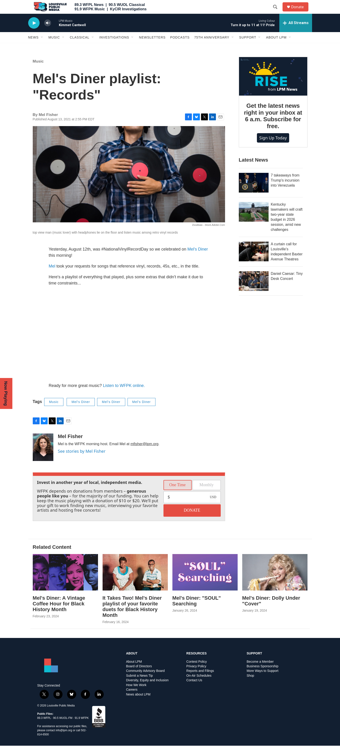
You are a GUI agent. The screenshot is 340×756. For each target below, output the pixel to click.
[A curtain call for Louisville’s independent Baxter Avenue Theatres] (254, 262)
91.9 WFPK (82, 728)
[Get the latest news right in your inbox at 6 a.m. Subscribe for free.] (273, 86)
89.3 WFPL (44, 728)
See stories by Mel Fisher (82, 461)
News (33, 48)
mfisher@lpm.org (144, 454)
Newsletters (152, 48)
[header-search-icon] (277, 12)
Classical (80, 48)
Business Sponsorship (262, 676)
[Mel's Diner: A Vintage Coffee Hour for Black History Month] (65, 582)
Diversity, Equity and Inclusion (147, 690)
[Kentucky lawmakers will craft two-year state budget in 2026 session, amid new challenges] (254, 222)
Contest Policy (196, 672)
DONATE (192, 520)
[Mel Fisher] (43, 457)
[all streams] (295, 33)
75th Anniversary (211, 48)
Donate (300, 12)
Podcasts (180, 48)
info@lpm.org (64, 740)
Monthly (206, 495)
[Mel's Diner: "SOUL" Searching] (205, 582)
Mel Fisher (70, 447)
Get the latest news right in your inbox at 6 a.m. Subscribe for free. (273, 126)
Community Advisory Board (145, 681)
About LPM (276, 48)
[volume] (48, 33)
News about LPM (138, 704)
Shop (250, 686)
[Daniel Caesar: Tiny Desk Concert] (254, 291)
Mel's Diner (198, 259)
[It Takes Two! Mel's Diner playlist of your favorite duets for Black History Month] (135, 582)
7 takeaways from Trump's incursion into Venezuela (285, 191)
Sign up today (273, 148)
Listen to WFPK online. (124, 396)
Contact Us (194, 690)
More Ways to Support (262, 681)
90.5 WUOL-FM (62, 728)
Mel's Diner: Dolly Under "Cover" (271, 611)
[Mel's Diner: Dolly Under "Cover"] (274, 582)
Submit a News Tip (139, 686)
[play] (34, 33)
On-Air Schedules (199, 686)
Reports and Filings (200, 681)
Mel (52, 276)
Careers (132, 700)
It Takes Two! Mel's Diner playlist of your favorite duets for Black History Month (132, 616)
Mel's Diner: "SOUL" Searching (196, 611)
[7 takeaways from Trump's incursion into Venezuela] (254, 193)
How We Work (136, 695)
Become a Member (260, 672)
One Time (177, 495)
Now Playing (5, 393)
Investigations (114, 48)
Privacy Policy (196, 676)
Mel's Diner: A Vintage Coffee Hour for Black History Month (59, 614)
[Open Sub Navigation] (42, 48)
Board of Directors (139, 676)
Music (54, 48)
